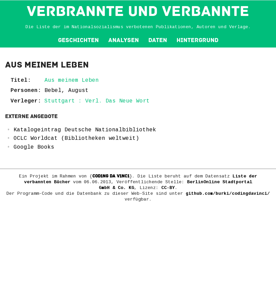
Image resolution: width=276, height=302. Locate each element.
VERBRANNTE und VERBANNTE (138, 11)
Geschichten (78, 40)
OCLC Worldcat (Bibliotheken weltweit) (76, 138)
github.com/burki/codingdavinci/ (228, 193)
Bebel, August (66, 91)
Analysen (123, 40)
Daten (157, 40)
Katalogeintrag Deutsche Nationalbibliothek (85, 130)
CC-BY (168, 187)
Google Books (34, 147)
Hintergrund (197, 40)
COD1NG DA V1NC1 (110, 176)
